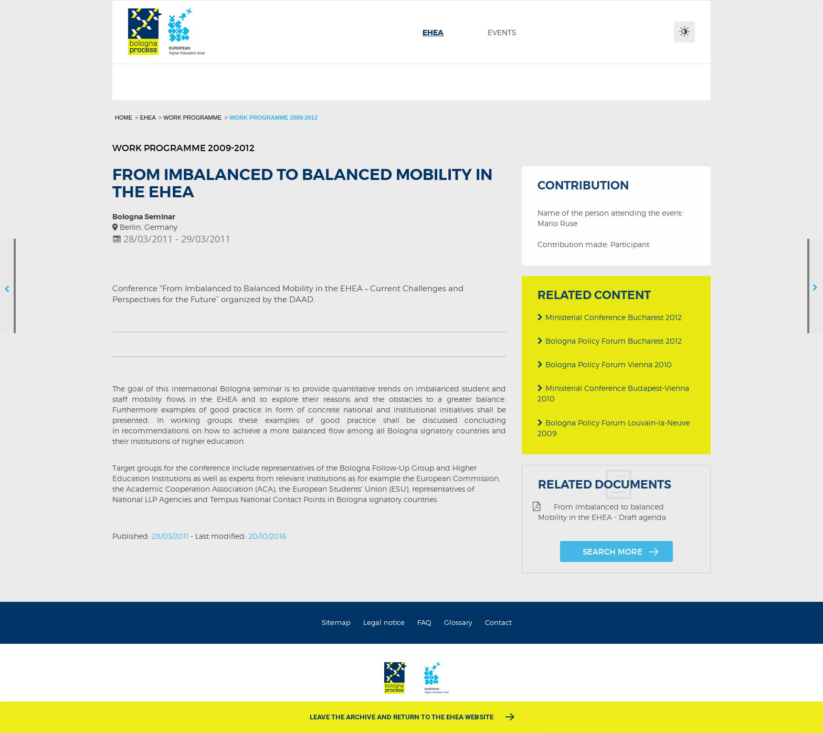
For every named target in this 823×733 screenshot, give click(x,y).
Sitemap (336, 622)
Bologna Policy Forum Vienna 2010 (604, 363)
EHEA (148, 117)
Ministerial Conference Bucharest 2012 (609, 316)
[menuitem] (433, 32)
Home (123, 117)
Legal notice (384, 622)
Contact (498, 622)
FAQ (424, 622)
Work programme (192, 117)
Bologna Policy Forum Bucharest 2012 (609, 339)
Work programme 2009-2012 (273, 117)
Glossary (458, 622)
